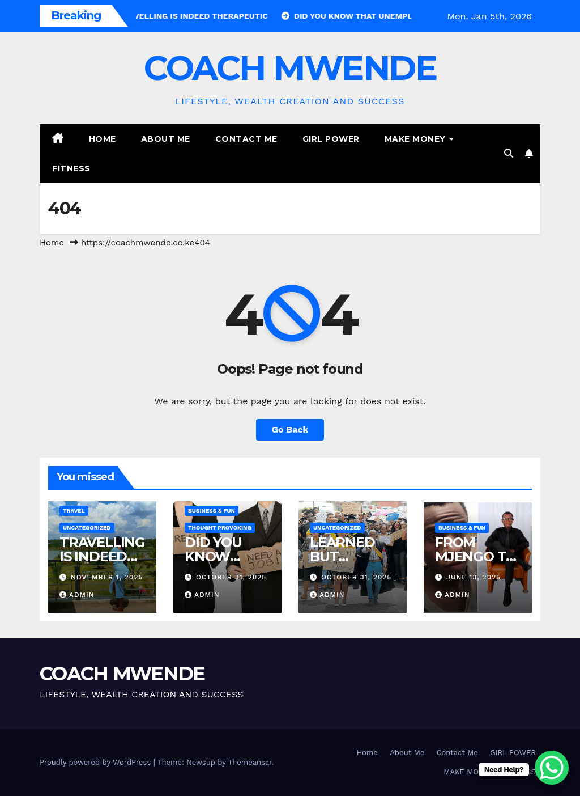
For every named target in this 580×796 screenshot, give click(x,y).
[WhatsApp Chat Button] (552, 768)
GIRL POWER (331, 139)
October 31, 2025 (231, 577)
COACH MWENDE (290, 67)
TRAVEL (74, 510)
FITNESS (71, 168)
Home (102, 139)
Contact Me (246, 139)
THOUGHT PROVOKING (219, 527)
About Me (165, 139)
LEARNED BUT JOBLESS (342, 556)
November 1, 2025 (107, 577)
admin (77, 595)
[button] (508, 153)
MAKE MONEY (417, 139)
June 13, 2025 (473, 577)
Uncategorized (87, 527)
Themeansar (250, 762)
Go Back (290, 429)
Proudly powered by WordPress (96, 762)
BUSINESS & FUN (211, 510)
